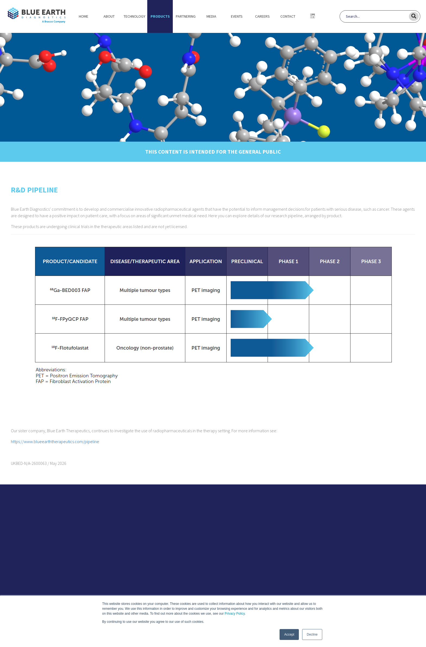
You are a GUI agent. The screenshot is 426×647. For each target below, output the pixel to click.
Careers (262, 16)
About (109, 16)
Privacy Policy (235, 613)
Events (237, 16)
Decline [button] (312, 634)
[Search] (377, 16)
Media (211, 16)
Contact (287, 16)
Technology (134, 16)
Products (160, 16)
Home (83, 16)
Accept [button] (289, 634)
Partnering (186, 16)
